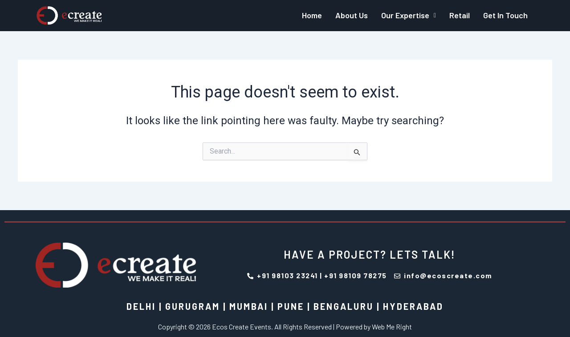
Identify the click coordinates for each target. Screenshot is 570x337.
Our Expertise (408, 15)
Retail (459, 15)
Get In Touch (505, 15)
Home (312, 15)
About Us (351, 15)
